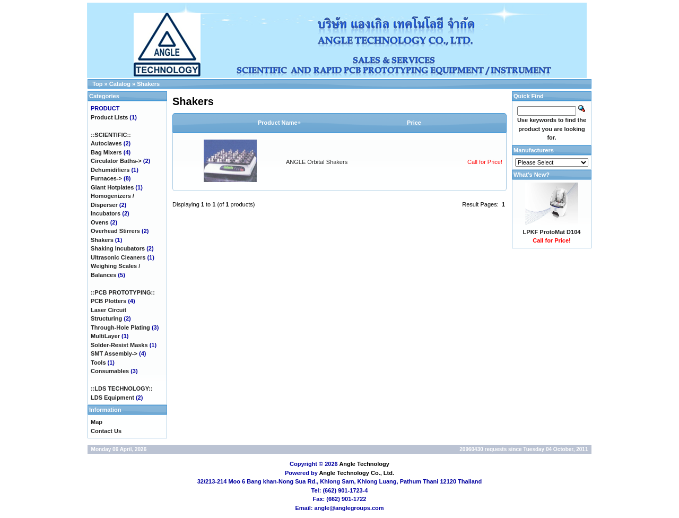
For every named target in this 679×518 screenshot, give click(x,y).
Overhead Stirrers (115, 231)
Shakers (148, 84)
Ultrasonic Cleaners (118, 257)
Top (97, 84)
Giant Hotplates (112, 187)
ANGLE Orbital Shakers (316, 162)
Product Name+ (279, 122)
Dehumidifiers (110, 170)
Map (96, 422)
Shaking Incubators (118, 248)
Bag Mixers (106, 152)
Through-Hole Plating (120, 327)
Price (414, 122)
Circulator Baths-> (116, 161)
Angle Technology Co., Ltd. (356, 473)
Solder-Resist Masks (119, 345)
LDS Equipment (112, 397)
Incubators (105, 213)
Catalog (119, 84)
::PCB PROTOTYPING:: (123, 292)
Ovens (100, 222)
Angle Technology (364, 464)
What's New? (531, 174)
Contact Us (106, 431)
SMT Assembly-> (114, 353)
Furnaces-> (106, 178)
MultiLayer (105, 336)
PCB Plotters (108, 301)
